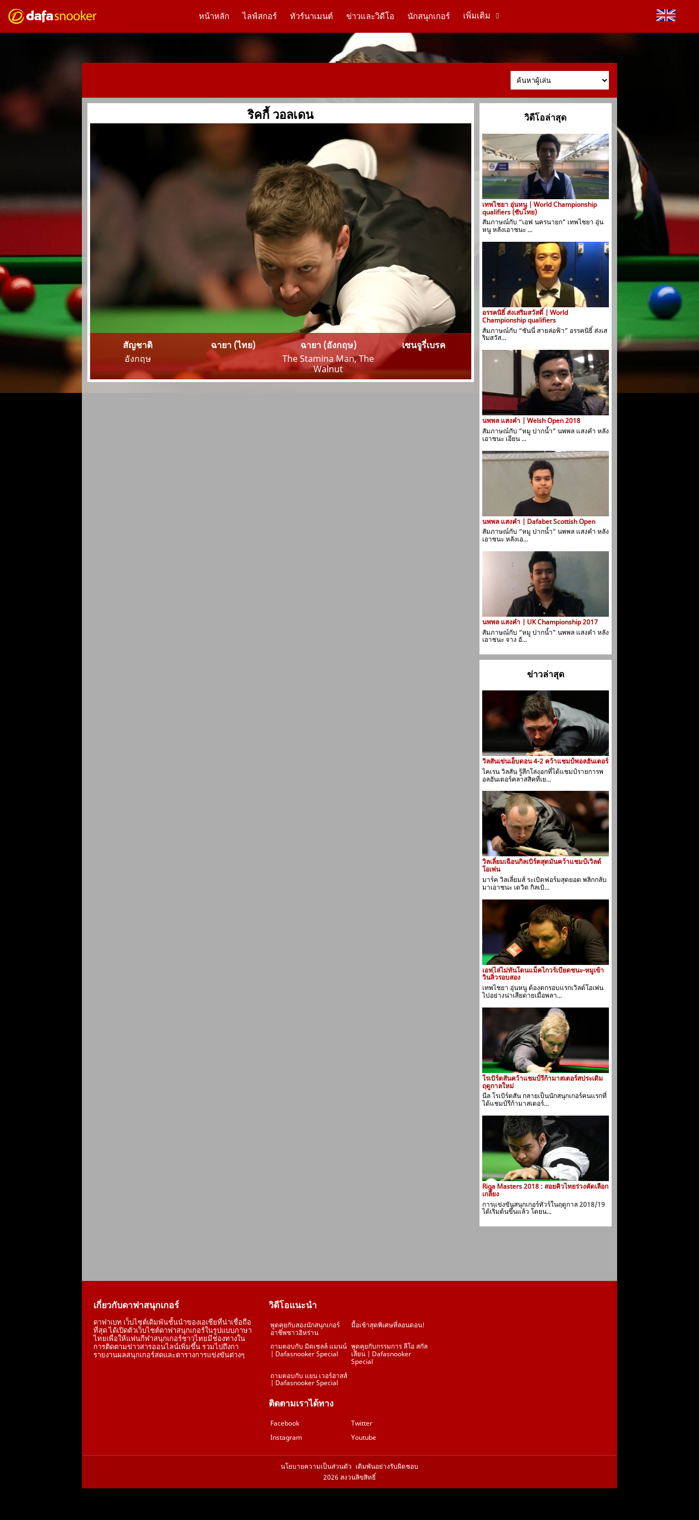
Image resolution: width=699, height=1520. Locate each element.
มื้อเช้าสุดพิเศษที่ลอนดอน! (388, 1325)
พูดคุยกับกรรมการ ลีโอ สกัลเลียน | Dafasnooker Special (389, 1354)
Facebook (284, 1423)
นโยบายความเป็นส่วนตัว (316, 1466)
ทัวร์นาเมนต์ (311, 16)
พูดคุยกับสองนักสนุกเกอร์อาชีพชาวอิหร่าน (305, 1328)
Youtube (363, 1437)
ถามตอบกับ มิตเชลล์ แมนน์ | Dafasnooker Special (308, 1350)
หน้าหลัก (214, 16)
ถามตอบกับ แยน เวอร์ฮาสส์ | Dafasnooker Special (308, 1379)
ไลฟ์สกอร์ (259, 16)
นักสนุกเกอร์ (428, 16)
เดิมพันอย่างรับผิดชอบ (387, 1466)
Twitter (361, 1423)
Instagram (286, 1437)
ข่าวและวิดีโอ (370, 16)
